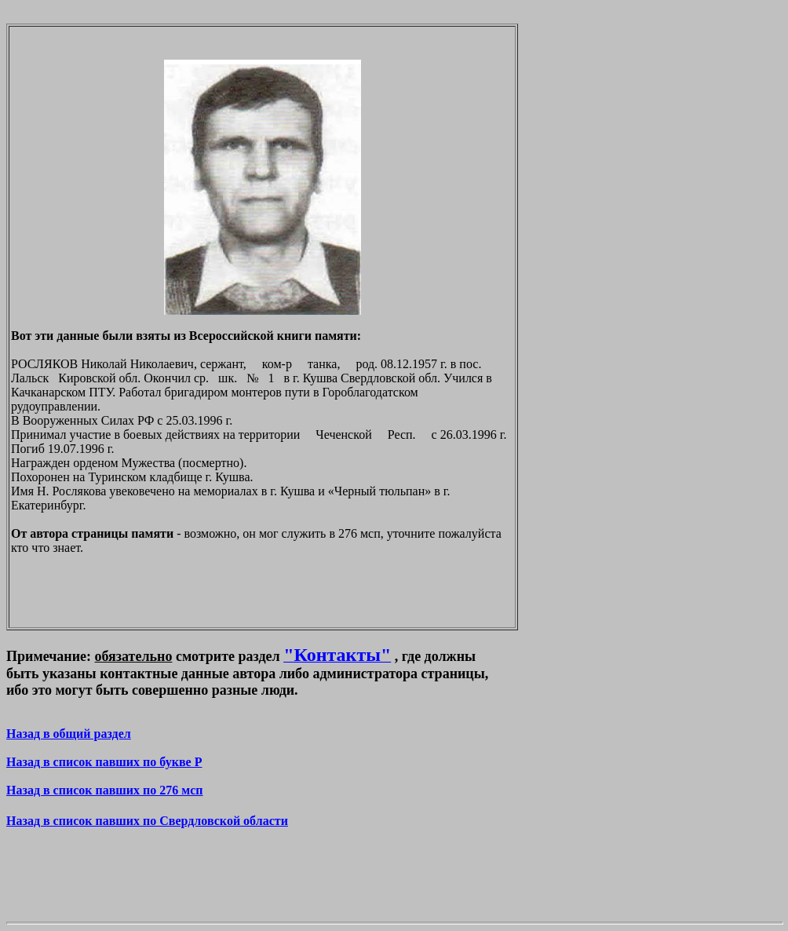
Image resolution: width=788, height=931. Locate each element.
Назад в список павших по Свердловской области (147, 820)
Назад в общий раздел (68, 733)
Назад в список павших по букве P (104, 762)
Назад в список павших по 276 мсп (104, 790)
